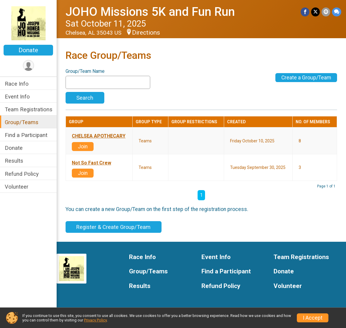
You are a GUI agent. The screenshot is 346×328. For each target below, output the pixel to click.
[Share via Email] (326, 11)
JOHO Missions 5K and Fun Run (150, 12)
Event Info (17, 96)
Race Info (17, 84)
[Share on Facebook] (305, 11)
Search (84, 98)
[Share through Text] (336, 11)
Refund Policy (22, 174)
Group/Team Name (85, 71)
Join (83, 147)
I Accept (312, 318)
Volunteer (16, 187)
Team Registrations (28, 109)
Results (14, 161)
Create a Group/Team (306, 78)
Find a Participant (26, 135)
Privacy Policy (95, 320)
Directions (146, 32)
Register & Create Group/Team (113, 227)
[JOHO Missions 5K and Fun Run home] (28, 23)
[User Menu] (28, 65)
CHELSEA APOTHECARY (98, 136)
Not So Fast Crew (91, 163)
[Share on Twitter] (315, 11)
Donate (28, 50)
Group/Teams (21, 122)
